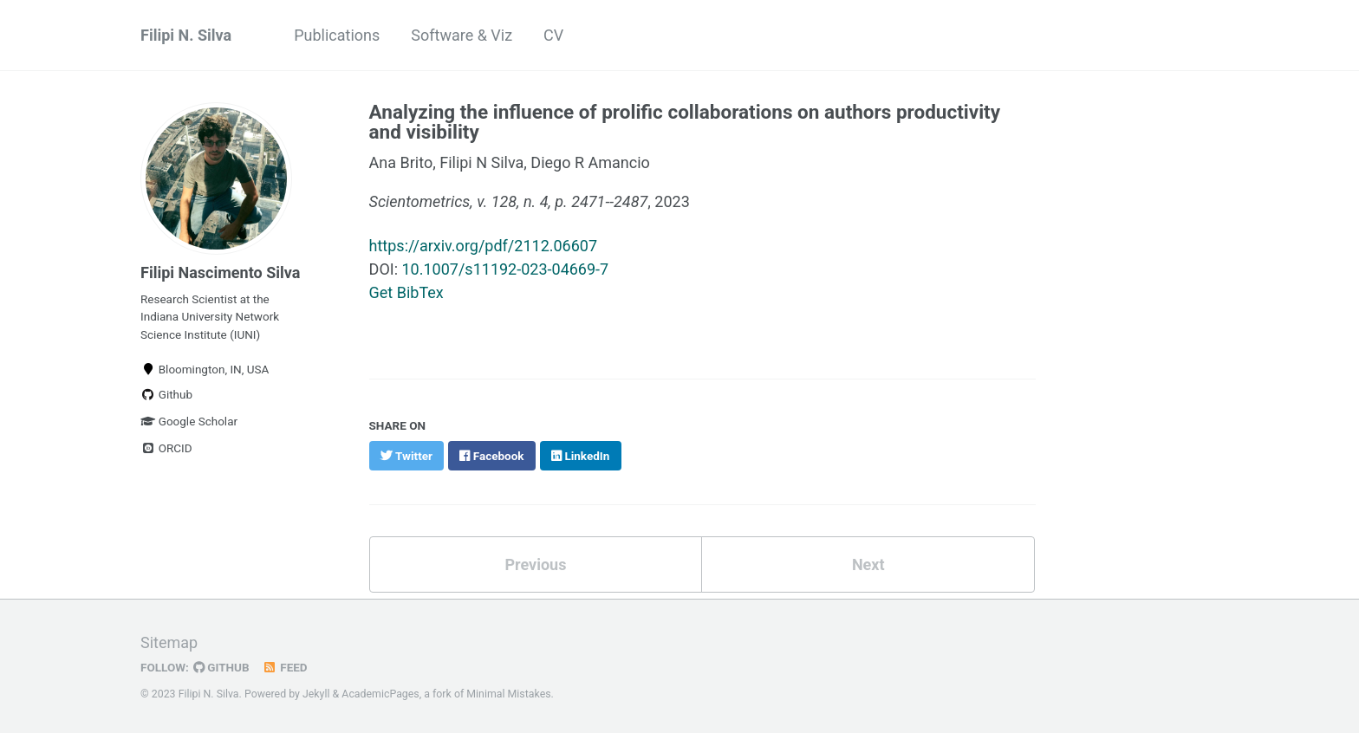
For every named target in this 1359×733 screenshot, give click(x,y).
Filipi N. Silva (185, 35)
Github (166, 394)
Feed (285, 667)
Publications (337, 35)
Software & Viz (461, 35)
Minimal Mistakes (508, 694)
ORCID (166, 448)
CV (553, 35)
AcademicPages (380, 694)
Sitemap (169, 642)
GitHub (221, 667)
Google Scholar (188, 421)
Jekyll (316, 694)
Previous (535, 564)
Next (868, 564)
